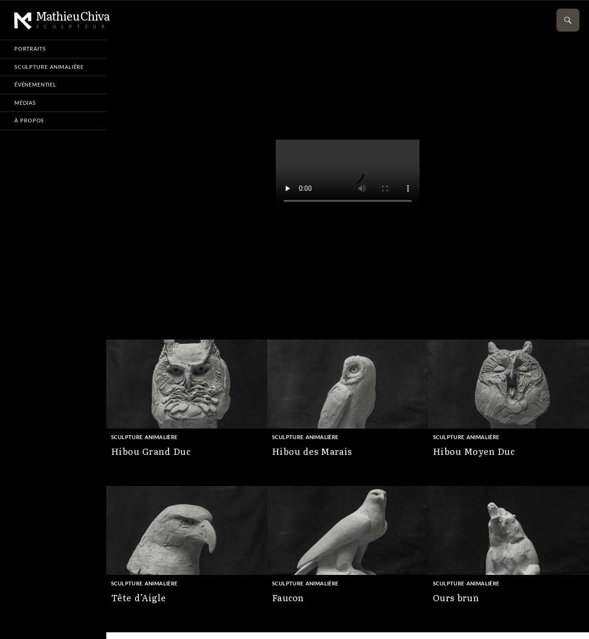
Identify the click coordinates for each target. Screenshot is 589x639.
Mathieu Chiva (62, 16)
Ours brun (456, 597)
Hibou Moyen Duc (473, 451)
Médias (25, 102)
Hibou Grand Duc (150, 451)
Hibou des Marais (312, 451)
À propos (29, 120)
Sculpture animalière (144, 437)
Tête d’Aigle (138, 597)
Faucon (288, 597)
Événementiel (35, 84)
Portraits (29, 48)
